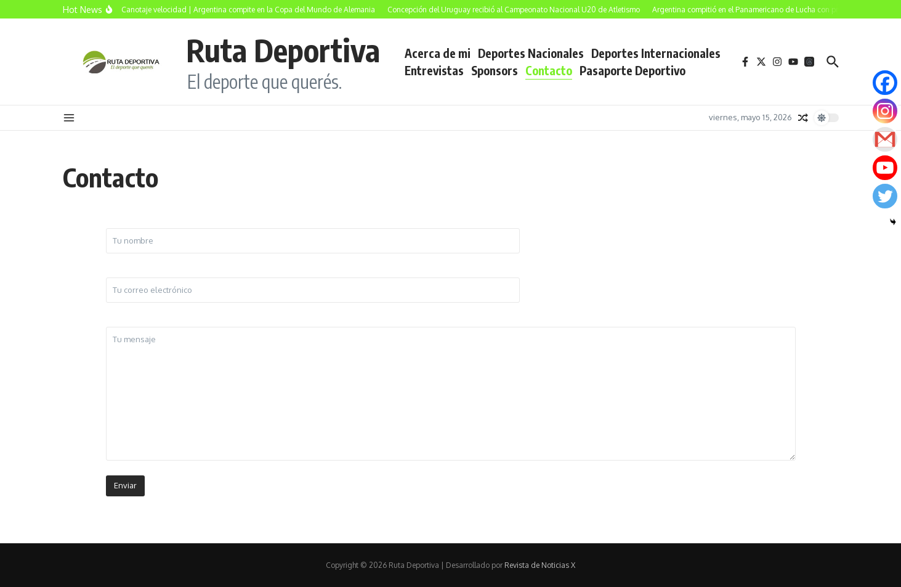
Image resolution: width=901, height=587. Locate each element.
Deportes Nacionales (531, 53)
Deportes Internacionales (656, 53)
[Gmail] (885, 139)
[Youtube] (885, 168)
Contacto (548, 70)
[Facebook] (885, 82)
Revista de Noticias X (539, 565)
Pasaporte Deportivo (632, 70)
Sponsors (494, 70)
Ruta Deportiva (283, 49)
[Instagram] (885, 111)
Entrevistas (434, 70)
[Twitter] (885, 196)
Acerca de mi (438, 53)
